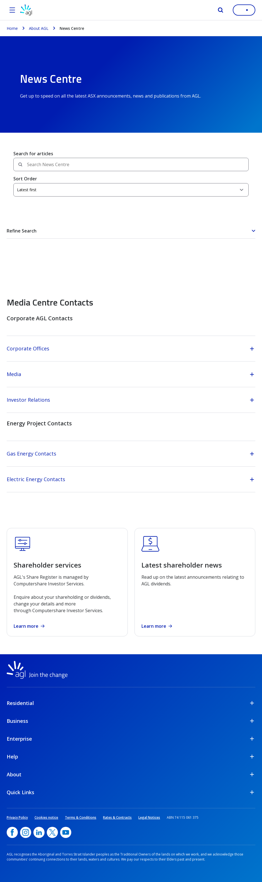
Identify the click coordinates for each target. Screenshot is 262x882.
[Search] (220, 10)
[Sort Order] (131, 190)
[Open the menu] (12, 10)
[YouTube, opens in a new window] (65, 832)
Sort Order (25, 179)
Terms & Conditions (80, 817)
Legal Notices (149, 817)
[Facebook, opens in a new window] (12, 832)
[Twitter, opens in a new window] (52, 832)
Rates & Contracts (117, 817)
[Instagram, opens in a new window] (25, 832)
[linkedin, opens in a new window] (39, 832)
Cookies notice (46, 817)
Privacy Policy (17, 817)
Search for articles (33, 154)
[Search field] (131, 164)
